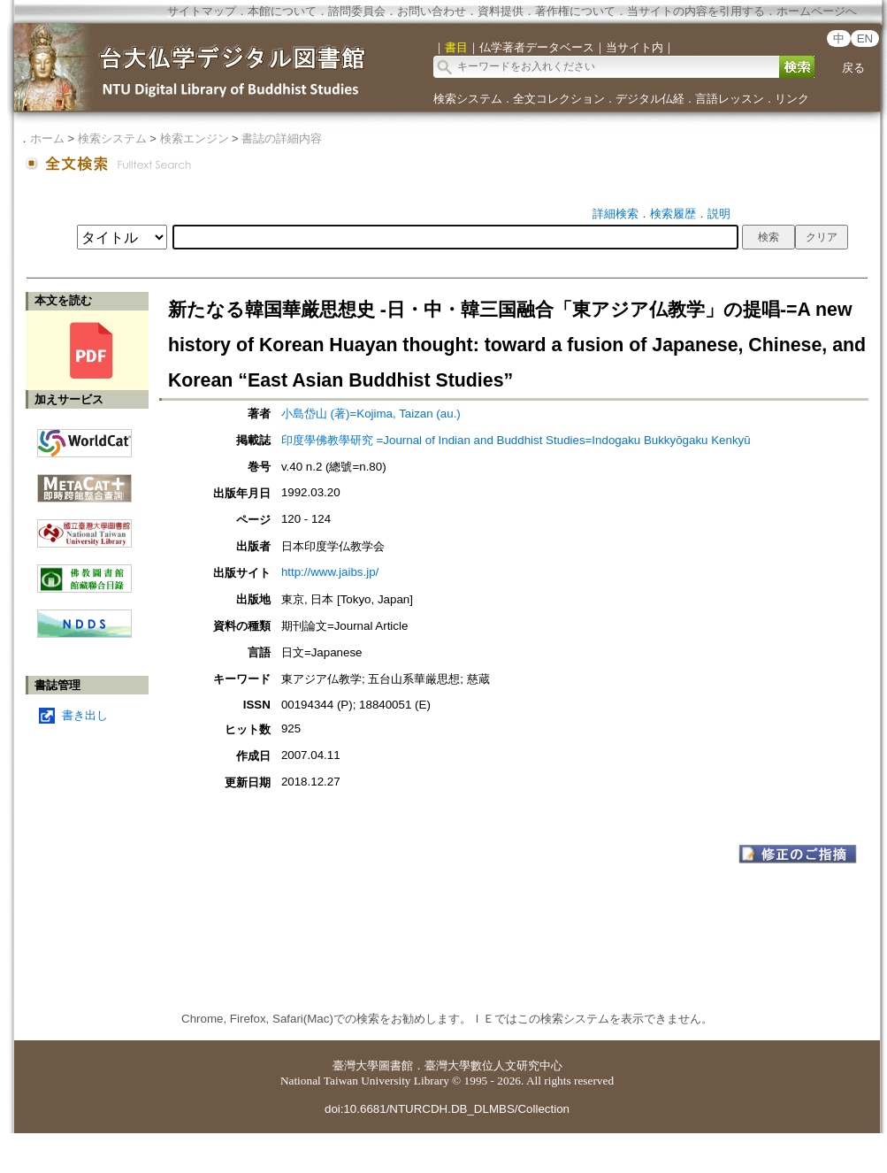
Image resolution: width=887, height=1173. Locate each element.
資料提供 (501, 11)
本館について (282, 11)
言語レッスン (729, 98)
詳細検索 (615, 213)
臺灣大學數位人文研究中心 (493, 1065)
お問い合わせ (431, 11)
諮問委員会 (357, 11)
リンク (792, 98)
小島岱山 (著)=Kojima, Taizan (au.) (371, 413)
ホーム (47, 138)
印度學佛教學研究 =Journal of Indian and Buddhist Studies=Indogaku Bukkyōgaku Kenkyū (516, 440)
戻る (853, 67)
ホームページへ (816, 11)
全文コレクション (559, 98)
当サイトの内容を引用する (696, 11)
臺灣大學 (356, 1065)
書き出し (85, 715)
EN (865, 38)
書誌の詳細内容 (281, 138)
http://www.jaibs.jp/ (330, 572)
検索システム (467, 98)
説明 (718, 213)
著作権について (575, 11)
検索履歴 (673, 213)
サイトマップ (201, 11)
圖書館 (396, 1065)
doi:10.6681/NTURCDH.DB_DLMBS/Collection (447, 1109)
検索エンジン (194, 138)
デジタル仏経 (650, 98)
